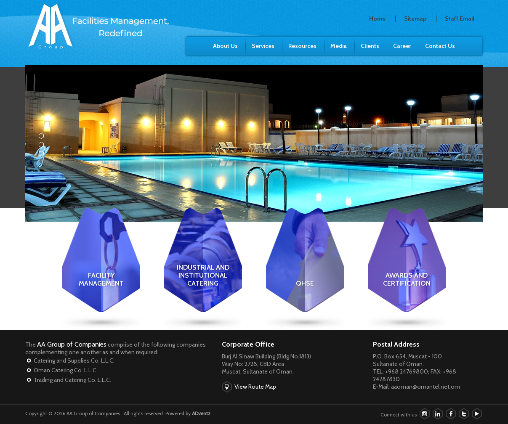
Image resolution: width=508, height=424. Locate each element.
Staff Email (459, 18)
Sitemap (415, 18)
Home (377, 18)
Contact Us (440, 46)
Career (402, 46)
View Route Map (255, 386)
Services (263, 46)
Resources (302, 46)
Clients (370, 46)
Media (338, 46)
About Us (225, 46)
